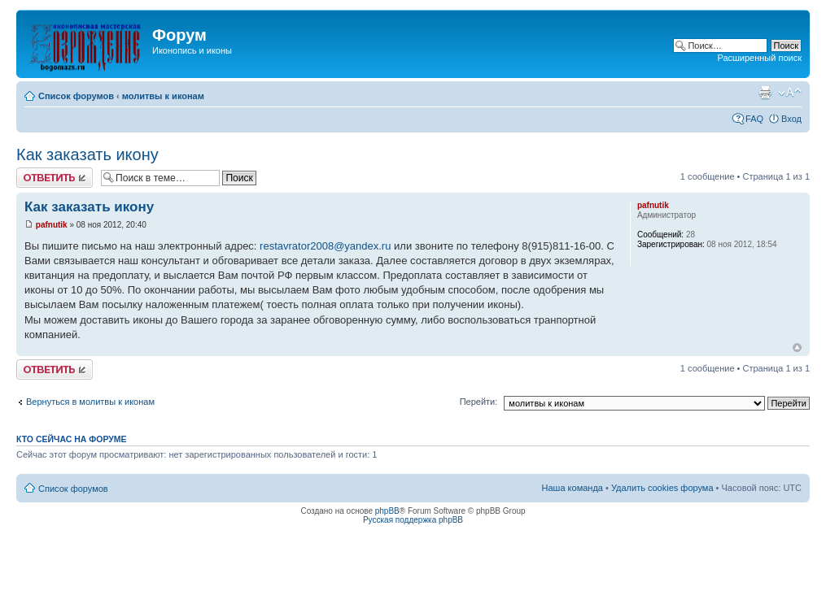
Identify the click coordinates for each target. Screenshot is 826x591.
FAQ (754, 119)
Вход (791, 119)
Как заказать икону (87, 154)
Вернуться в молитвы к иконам (90, 401)
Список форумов (76, 96)
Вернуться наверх (797, 347)
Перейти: (479, 401)
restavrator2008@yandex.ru (325, 246)
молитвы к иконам (163, 96)
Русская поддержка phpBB (413, 519)
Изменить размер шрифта (790, 92)
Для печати (765, 92)
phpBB (387, 510)
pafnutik (52, 224)
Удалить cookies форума (662, 488)
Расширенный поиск (759, 58)
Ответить (54, 177)
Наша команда (572, 488)
